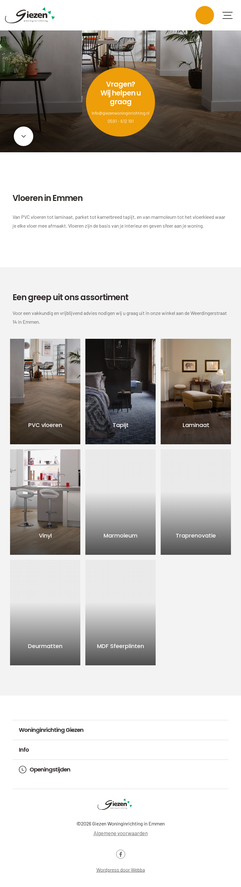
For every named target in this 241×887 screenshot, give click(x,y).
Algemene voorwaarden (121, 833)
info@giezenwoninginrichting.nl (120, 113)
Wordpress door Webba (120, 870)
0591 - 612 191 (121, 121)
